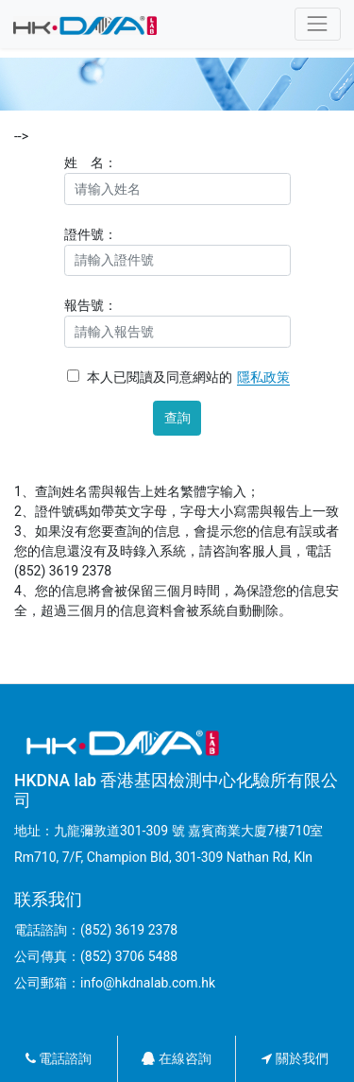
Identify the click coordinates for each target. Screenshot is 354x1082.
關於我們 (294, 1058)
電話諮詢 (58, 1058)
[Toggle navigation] (318, 24)
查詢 (177, 417)
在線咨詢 (176, 1058)
